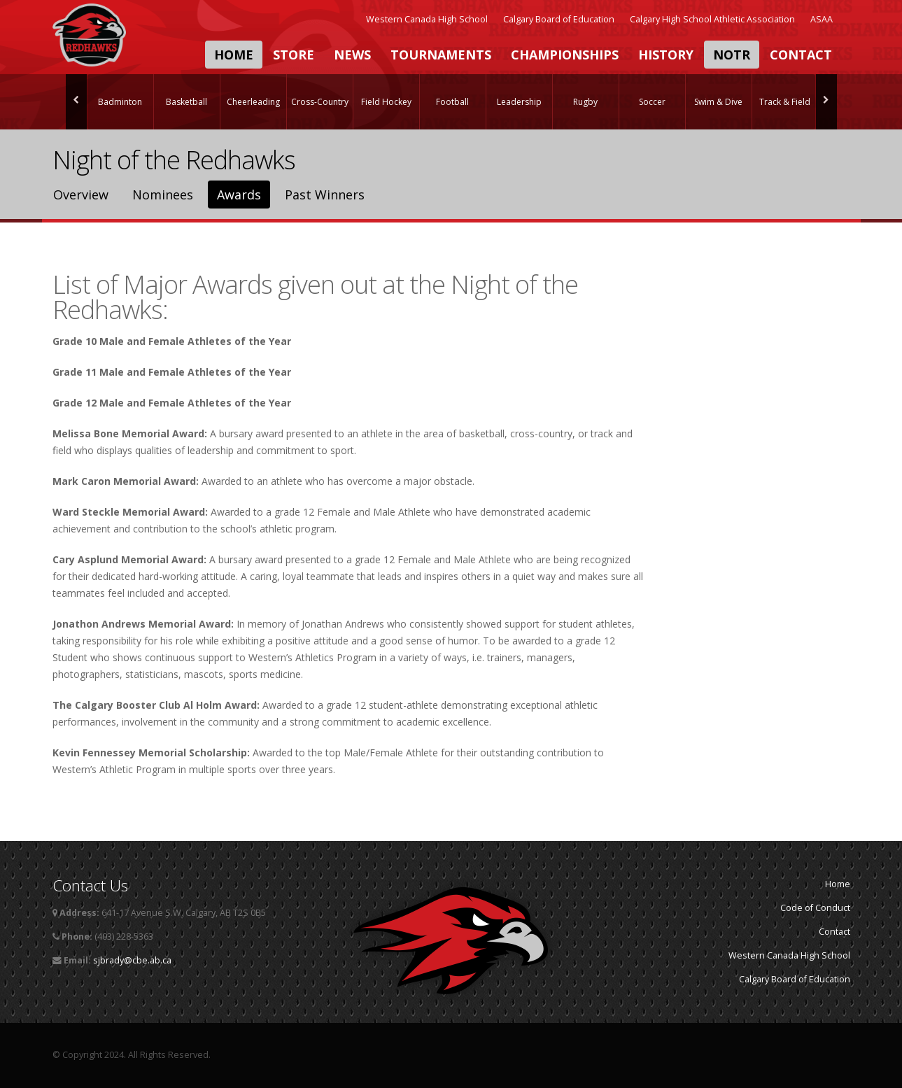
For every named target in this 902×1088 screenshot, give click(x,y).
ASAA (821, 19)
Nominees (162, 194)
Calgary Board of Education (558, 19)
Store (293, 54)
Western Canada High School (427, 19)
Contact (801, 54)
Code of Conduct (815, 908)
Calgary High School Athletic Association (712, 19)
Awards (239, 194)
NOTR (731, 54)
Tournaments (440, 54)
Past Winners (325, 194)
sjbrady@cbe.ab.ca (132, 960)
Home (233, 54)
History (665, 54)
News (352, 54)
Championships (565, 54)
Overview (80, 194)
